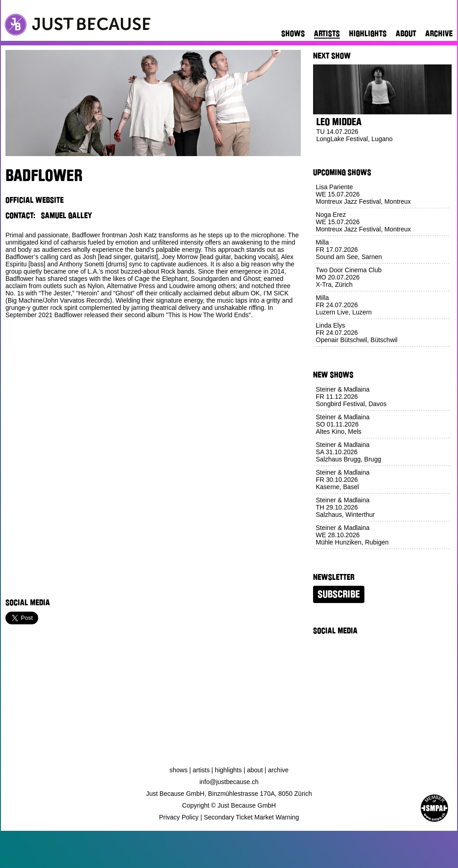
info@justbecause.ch (229, 781)
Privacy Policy (179, 817)
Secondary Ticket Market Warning (251, 817)
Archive (439, 33)
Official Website (34, 200)
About (406, 33)
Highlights (368, 33)
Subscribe (339, 594)
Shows (293, 33)
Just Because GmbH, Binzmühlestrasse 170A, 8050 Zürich (229, 793)
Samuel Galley (66, 215)
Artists (327, 33)
